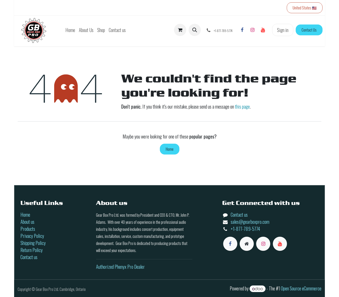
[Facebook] (242, 30)
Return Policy (31, 249)
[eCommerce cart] (180, 30)
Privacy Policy (32, 235)
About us (27, 221)
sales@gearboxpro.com (250, 221)
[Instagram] (252, 30)
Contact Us (309, 30)
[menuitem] (70, 29)
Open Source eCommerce (301, 288)
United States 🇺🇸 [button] (305, 8)
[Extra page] (247, 244)
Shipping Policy (33, 242)
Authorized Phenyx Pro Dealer (120, 266)
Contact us (28, 256)
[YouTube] (262, 30)
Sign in (282, 29)
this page (242, 106)
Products (27, 228)
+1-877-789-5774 (245, 228)
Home (170, 149)
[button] (195, 30)
